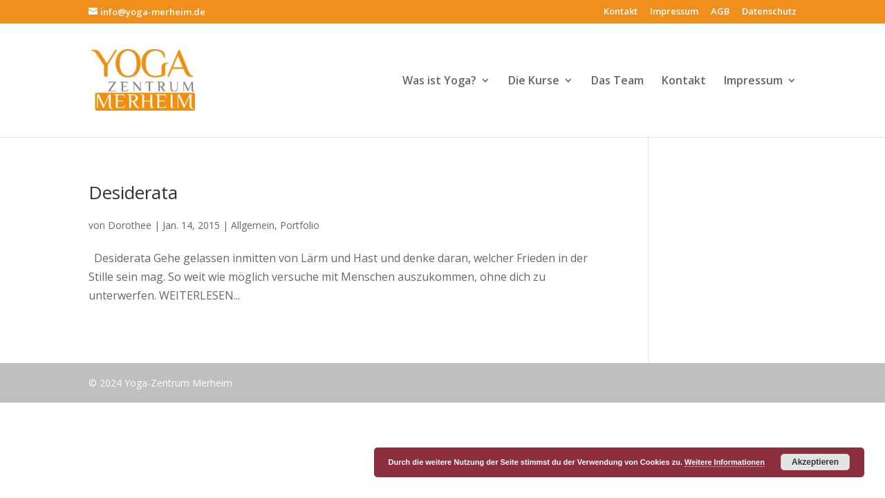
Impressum (674, 12)
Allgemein (252, 225)
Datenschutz (769, 12)
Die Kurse (533, 81)
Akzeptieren (815, 462)
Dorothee (129, 225)
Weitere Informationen (724, 462)
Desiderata (133, 192)
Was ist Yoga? (439, 81)
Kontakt (620, 12)
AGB (720, 12)
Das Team (617, 81)
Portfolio (299, 225)
